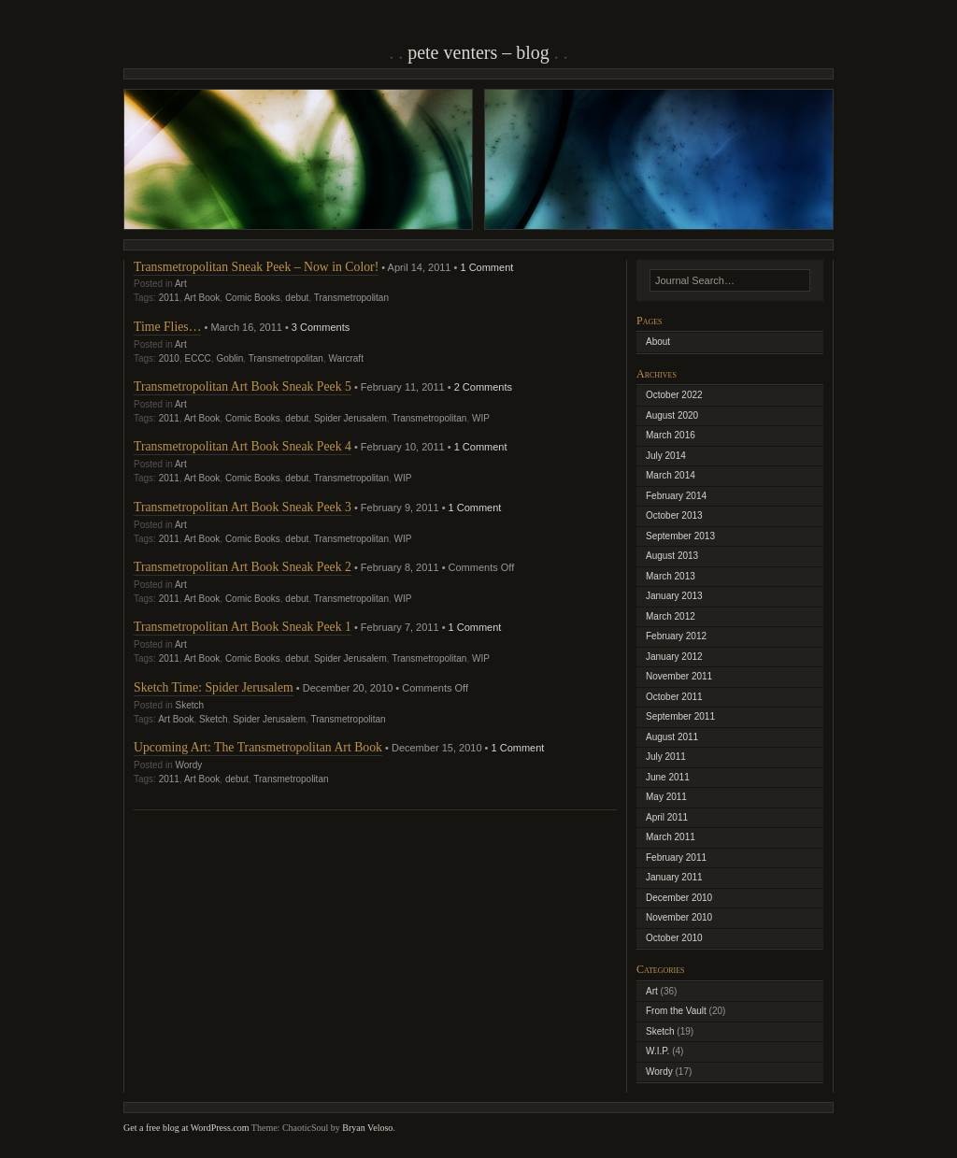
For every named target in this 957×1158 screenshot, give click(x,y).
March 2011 (670, 837)
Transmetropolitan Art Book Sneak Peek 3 (242, 507)
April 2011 (667, 817)
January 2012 (674, 656)
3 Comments (321, 327)
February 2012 (676, 636)
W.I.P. (657, 1051)
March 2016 (670, 435)
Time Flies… (167, 327)
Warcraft (346, 358)
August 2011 (672, 737)
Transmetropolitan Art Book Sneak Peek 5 (242, 386)
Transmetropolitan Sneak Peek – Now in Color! (256, 267)
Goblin (229, 358)
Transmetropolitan (351, 298)
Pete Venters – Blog (478, 52)
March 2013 (670, 576)
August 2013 (672, 555)
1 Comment (486, 267)
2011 (169, 298)
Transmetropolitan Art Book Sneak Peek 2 (242, 567)
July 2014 (666, 455)
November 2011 (679, 676)
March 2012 (670, 616)
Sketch (189, 705)
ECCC (198, 358)
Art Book (202, 298)
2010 (169, 358)
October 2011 (674, 697)
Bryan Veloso (367, 1127)
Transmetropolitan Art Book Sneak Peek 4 (242, 446)
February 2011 (676, 857)
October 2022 (674, 395)
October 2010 (674, 938)
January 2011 (674, 877)
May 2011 (666, 797)
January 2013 (674, 596)
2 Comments (483, 387)
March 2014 (670, 475)
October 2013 (674, 515)
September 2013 (680, 536)
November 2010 (679, 917)
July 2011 (666, 756)
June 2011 (668, 777)
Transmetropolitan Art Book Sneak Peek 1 (242, 627)
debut (296, 298)
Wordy (188, 765)
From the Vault (676, 1011)
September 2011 (680, 716)
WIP (481, 418)
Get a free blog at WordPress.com (186, 1127)
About (658, 341)
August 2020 (672, 415)
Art (181, 284)
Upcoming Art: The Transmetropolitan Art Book (258, 747)
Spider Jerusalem (350, 418)
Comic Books (252, 298)
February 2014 (676, 496)
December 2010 (679, 898)
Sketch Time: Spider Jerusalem (213, 687)
